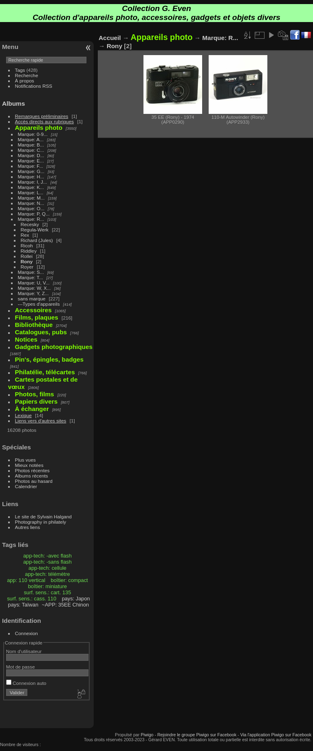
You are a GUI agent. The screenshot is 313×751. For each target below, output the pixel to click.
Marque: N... (31, 203)
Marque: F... (30, 166)
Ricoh (27, 245)
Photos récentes (32, 470)
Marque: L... (31, 192)
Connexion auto (26, 683)
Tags (20, 70)
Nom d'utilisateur (24, 651)
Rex (25, 235)
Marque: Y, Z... (33, 293)
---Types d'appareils (39, 304)
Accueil (110, 37)
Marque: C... (31, 150)
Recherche (26, 75)
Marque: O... (31, 208)
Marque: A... (31, 139)
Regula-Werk (34, 229)
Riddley (29, 250)
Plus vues (25, 459)
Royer (27, 266)
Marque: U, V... (34, 282)
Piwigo (147, 734)
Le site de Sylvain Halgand (43, 516)
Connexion (26, 633)
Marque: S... (31, 272)
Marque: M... (31, 197)
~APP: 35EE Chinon (65, 605)
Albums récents (31, 475)
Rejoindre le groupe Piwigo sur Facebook (196, 734)
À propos (24, 80)
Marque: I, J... (32, 181)
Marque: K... (31, 187)
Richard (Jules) (37, 240)
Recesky (30, 224)
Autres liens (27, 527)
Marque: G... (31, 171)
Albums (13, 103)
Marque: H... (31, 176)
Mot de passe (20, 666)
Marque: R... (31, 219)
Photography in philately (40, 521)
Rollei (27, 256)
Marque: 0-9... (33, 134)
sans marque (32, 298)
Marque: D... (31, 155)
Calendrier (26, 486)
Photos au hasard (34, 481)
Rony (27, 261)
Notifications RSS (34, 86)
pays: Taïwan (23, 605)
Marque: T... (30, 277)
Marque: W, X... (34, 288)
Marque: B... (31, 144)
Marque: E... (31, 160)
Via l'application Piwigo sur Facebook (275, 734)
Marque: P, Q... (34, 213)
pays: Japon (76, 598)
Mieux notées (29, 465)
